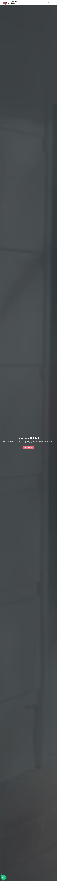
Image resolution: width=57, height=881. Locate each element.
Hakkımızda (28, 447)
